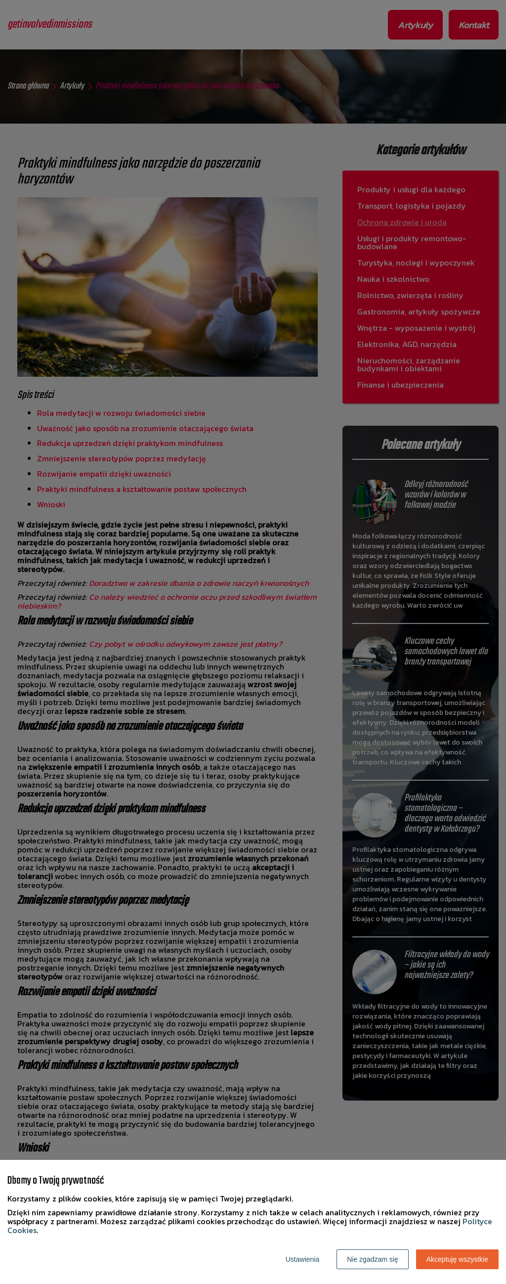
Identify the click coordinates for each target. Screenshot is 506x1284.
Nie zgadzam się (372, 1259)
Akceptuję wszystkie (457, 1259)
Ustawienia (302, 1259)
